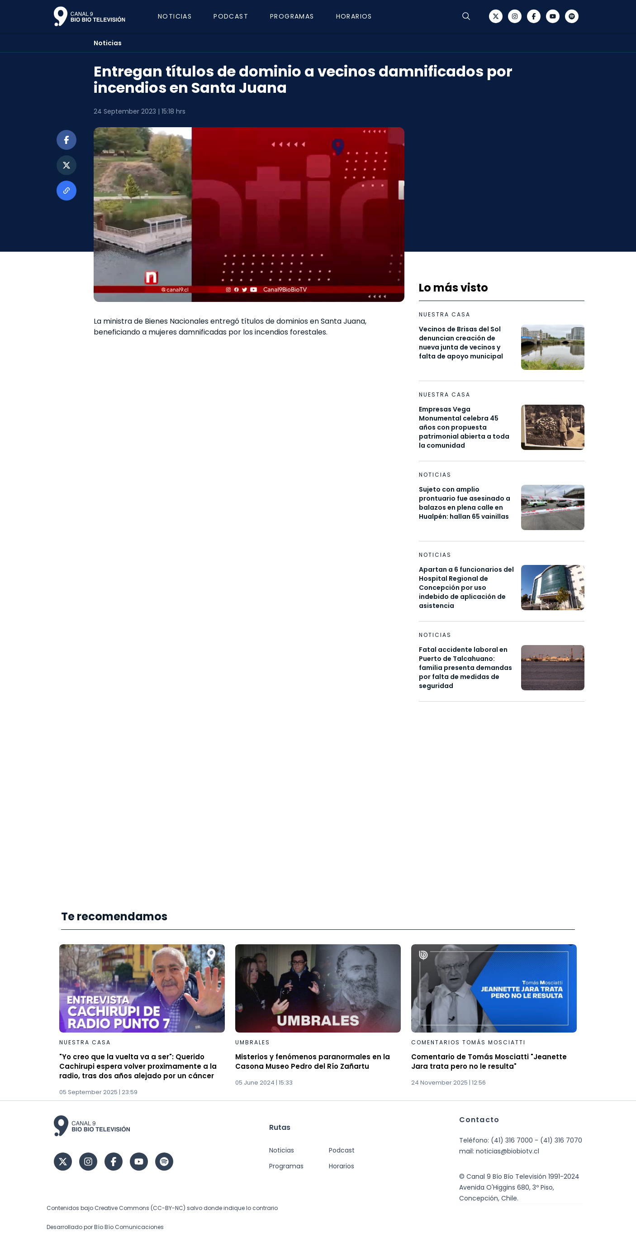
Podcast (231, 16)
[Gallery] (318, 1020)
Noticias (175, 16)
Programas (292, 16)
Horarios (354, 16)
